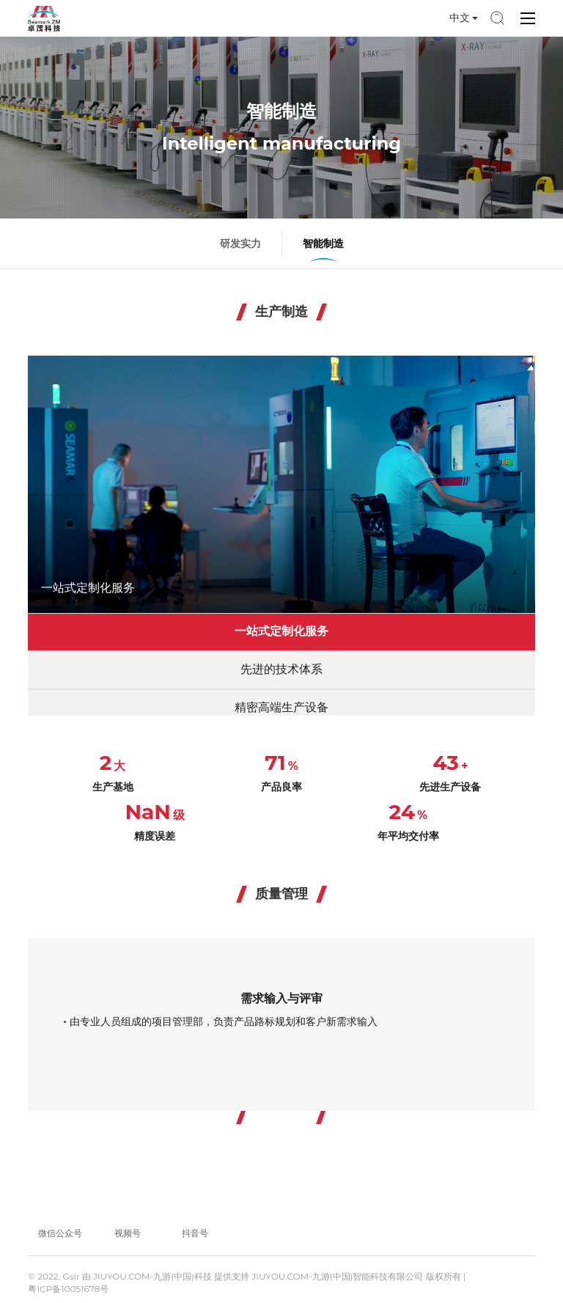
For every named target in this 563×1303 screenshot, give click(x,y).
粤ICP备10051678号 (68, 1288)
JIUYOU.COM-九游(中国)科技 (152, 1276)
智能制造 (323, 243)
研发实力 (240, 243)
